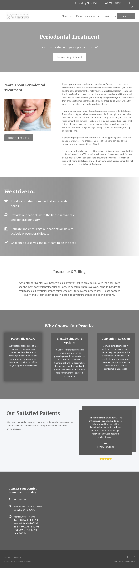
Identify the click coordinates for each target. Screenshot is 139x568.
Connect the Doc (129, 561)
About (6, 558)
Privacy (17, 558)
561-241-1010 (112, 3)
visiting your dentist (102, 161)
